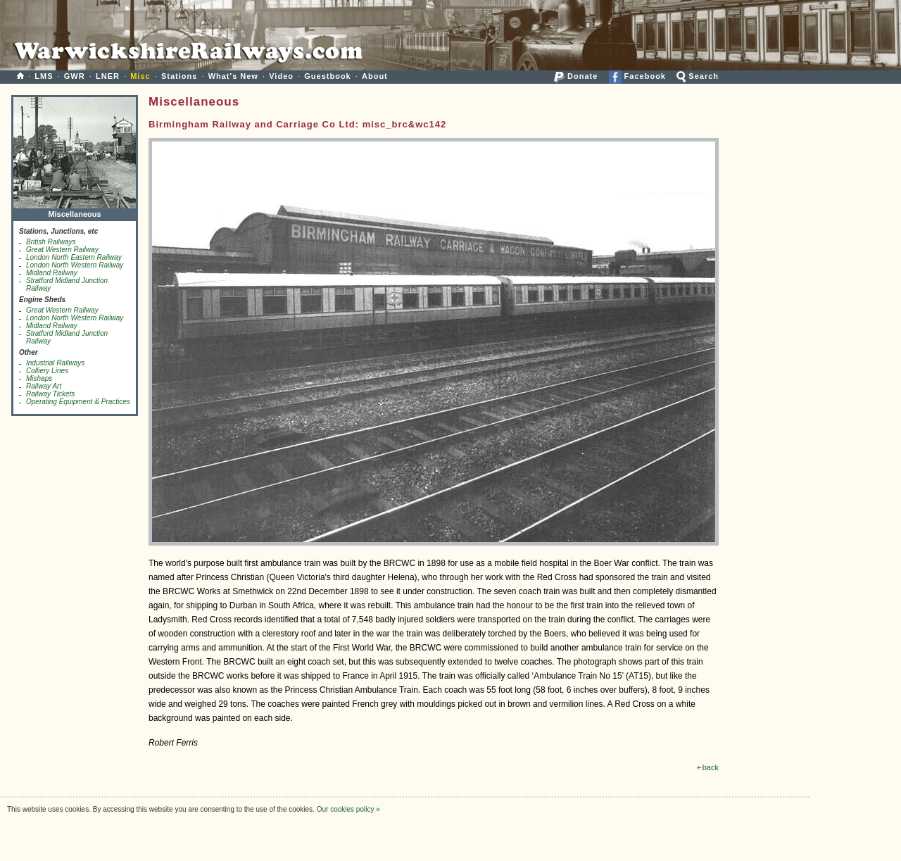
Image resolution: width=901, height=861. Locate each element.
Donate (576, 76)
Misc (140, 76)
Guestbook (327, 76)
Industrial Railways (55, 363)
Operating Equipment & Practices (78, 402)
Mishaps (39, 378)
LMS (43, 76)
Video (281, 76)
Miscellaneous (74, 210)
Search (697, 76)
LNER (108, 76)
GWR (74, 76)
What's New (233, 76)
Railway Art (43, 386)
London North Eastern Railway (74, 257)
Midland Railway (51, 273)
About (375, 76)
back (708, 767)
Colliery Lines (47, 371)
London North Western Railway (74, 265)
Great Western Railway (62, 249)
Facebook (637, 76)
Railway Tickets (50, 394)
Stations (179, 76)
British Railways (51, 242)
